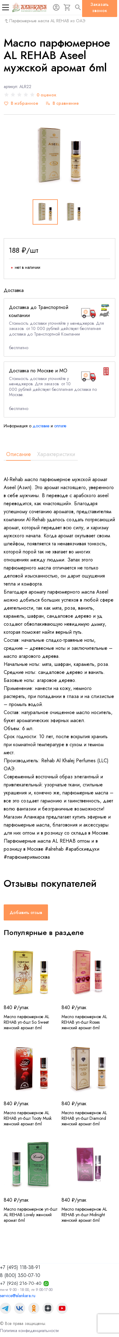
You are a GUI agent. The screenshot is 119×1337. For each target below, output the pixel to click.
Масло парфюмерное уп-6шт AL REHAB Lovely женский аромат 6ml (30, 1214)
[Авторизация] (56, 7)
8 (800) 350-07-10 (20, 1275)
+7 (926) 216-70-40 (21, 1283)
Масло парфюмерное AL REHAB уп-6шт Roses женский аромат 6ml (84, 1022)
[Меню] (5, 7)
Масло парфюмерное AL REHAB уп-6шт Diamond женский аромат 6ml (84, 1118)
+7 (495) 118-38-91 (20, 1267)
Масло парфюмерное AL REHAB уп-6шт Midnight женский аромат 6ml (84, 1214)
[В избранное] (21, 103)
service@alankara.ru (17, 1296)
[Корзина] (67, 7)
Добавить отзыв (26, 912)
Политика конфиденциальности (29, 1330)
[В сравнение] (62, 103)
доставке (41, 426)
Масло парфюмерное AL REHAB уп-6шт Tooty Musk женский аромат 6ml (28, 1118)
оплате (60, 426)
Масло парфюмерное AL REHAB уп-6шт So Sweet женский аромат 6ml (26, 1022)
